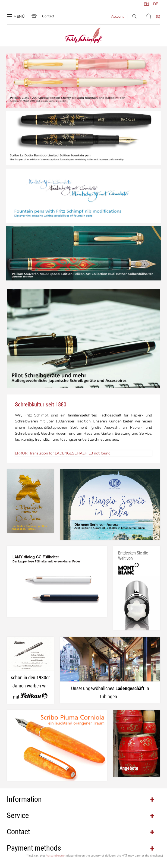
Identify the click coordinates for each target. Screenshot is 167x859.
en (146, 4)
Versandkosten (55, 856)
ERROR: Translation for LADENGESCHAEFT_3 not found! (63, 453)
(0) (150, 16)
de (155, 4)
